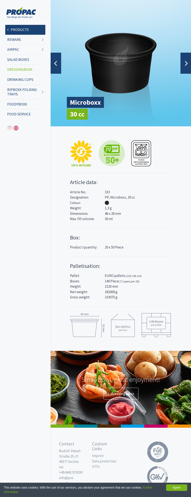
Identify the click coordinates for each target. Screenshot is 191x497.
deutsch (9, 128)
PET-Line (179, 426)
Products (20, 29)
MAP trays (85, 426)
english (16, 128)
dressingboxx (19, 69)
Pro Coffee (109, 426)
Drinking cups (20, 79)
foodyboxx (17, 104)
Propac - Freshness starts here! (21, 13)
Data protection (104, 461)
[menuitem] (25, 30)
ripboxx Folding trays (22, 92)
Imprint (98, 455)
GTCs (96, 466)
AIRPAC (13, 49)
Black (107, 203)
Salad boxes (18, 59)
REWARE (14, 39)
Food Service (19, 114)
